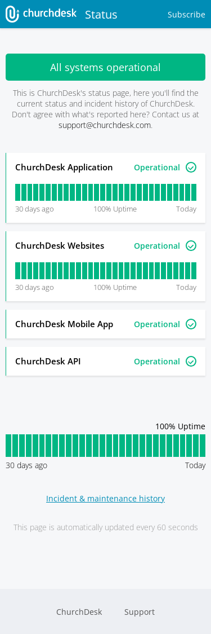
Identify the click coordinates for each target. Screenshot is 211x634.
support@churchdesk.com (105, 125)
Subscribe (186, 14)
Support (139, 611)
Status (62, 14)
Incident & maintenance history (105, 498)
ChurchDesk (79, 611)
